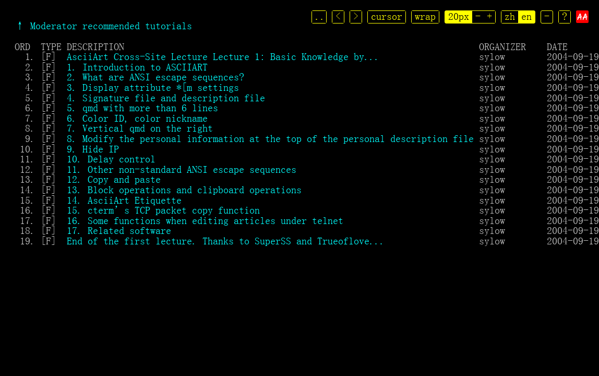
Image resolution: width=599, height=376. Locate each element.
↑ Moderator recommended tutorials (103, 25)
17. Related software (119, 230)
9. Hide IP (93, 149)
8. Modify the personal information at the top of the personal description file (270, 138)
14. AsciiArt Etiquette (124, 200)
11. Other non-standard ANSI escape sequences (181, 169)
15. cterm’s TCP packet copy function (163, 210)
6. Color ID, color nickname (137, 118)
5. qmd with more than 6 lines (142, 107)
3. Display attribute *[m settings (153, 87)
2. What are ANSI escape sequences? (155, 77)
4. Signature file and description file (166, 97)
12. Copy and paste (114, 179)
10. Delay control (111, 159)
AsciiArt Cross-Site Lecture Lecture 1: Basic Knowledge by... (223, 56)
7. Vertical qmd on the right (140, 128)
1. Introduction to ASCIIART (137, 67)
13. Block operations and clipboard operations (184, 189)
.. (320, 16)
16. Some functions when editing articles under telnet (205, 220)
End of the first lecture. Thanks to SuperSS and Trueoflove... (226, 241)
